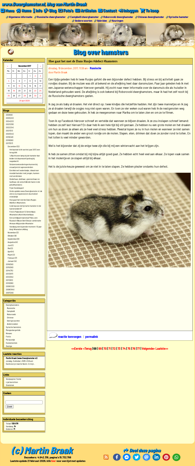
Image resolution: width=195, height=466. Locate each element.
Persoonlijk (10, 339)
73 (119, 348)
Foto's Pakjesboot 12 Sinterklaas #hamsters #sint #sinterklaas (22, 213)
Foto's (8, 336)
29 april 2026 (24, 100)
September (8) (13, 238)
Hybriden (102, 20)
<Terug (87, 348)
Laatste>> (162, 348)
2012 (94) (9, 276)
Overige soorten (13, 320)
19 (14, 90)
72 (114, 348)
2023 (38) (10, 124)
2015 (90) (9, 267)
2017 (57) (9, 143)
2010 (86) (9, 283)
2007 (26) (9, 292)
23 (35, 90)
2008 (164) (10, 289)
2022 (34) (10, 127)
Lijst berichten (12, 382)
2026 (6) (9, 114)
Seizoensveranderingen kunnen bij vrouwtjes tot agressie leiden (23, 165)
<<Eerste (77, 348)
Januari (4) (12, 261)
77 (138, 348)
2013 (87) (9, 273)
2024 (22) (10, 121)
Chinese (10, 317)
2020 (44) (10, 133)
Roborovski (11, 314)
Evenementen (11, 342)
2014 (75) (9, 270)
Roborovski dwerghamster (118, 16)
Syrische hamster (178, 16)
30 (35, 95)
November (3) (13, 232)
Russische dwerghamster (51, 16)
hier (53, 460)
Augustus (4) (13, 242)
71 (109, 348)
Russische (11, 308)
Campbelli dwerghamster (84, 16)
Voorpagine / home (13, 378)
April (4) (11, 251)
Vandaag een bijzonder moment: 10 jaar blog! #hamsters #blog (25, 227)
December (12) (13, 146)
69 (100, 348)
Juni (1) (10, 245)
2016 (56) (9, 264)
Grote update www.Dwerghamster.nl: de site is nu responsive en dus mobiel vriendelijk (25, 194)
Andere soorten (83, 20)
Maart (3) (11, 254)
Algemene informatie (20, 16)
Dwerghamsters (12, 304)
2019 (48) (9, 136)
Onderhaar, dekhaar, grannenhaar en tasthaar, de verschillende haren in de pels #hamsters (24, 182)
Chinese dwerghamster (151, 16)
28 (25, 95)
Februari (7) (12, 257)
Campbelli (11, 311)
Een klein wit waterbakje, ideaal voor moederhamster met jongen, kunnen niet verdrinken (24, 173)
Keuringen (117, 20)
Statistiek (10, 385)
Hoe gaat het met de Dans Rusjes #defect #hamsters (22, 201)
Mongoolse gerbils (13, 330)
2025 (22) (10, 117)
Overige (9, 346)
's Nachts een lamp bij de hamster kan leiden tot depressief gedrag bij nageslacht (24, 158)
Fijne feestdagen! (16, 187)
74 (124, 348)
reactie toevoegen (65, 336)
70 (105, 348)
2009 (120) (10, 286)
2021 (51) (9, 130)
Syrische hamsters (13, 327)
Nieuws (9, 333)
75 (128, 348)
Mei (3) (10, 248)
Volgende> (149, 348)
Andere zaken (12, 323)
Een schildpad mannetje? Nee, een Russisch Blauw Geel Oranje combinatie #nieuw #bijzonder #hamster (25, 220)
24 (40, 90)
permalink (91, 336)
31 (40, 95)
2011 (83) (9, 280)
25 (9, 95)
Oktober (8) (12, 235)
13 (19, 85)
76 (133, 348)
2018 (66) (9, 140)
